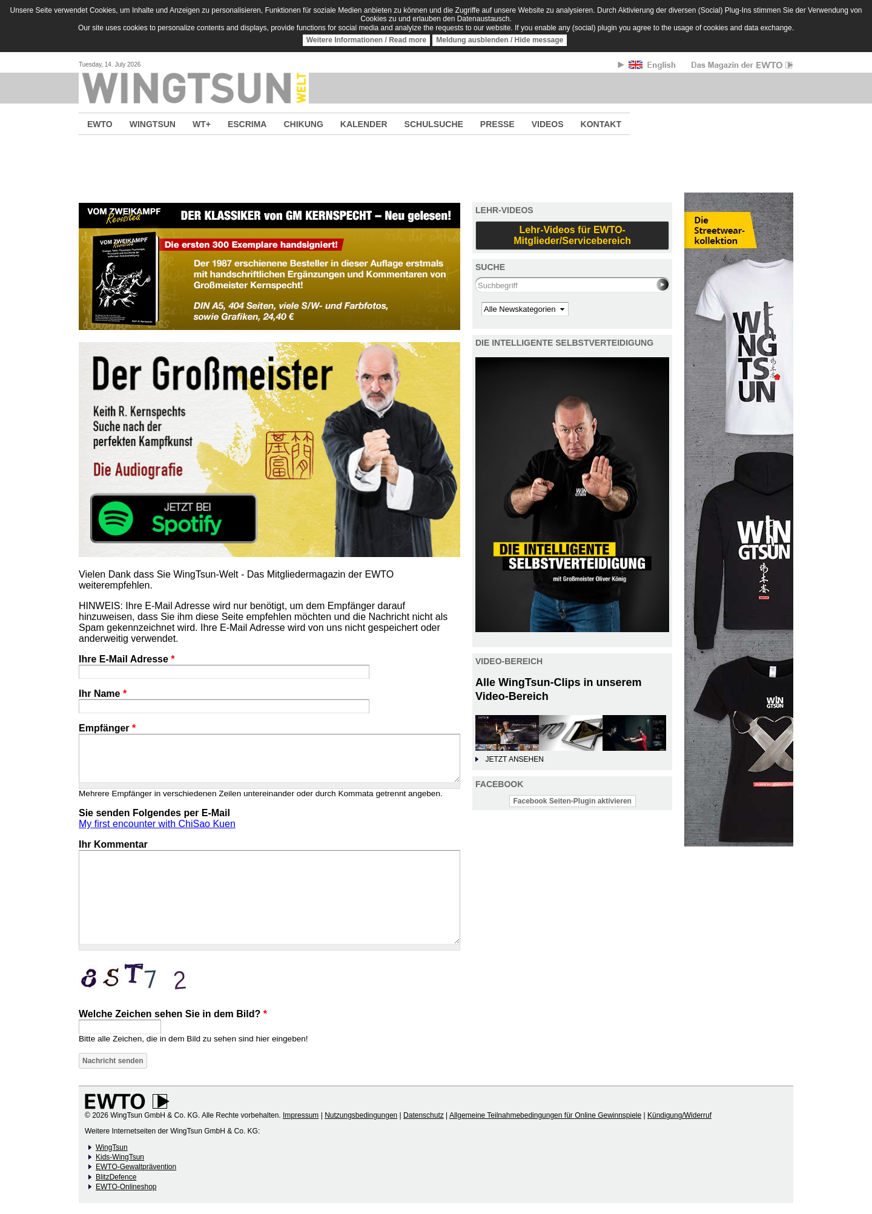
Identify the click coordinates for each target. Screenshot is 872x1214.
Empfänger (107, 728)
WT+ (202, 124)
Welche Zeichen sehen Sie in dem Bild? (173, 1014)
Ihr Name (103, 693)
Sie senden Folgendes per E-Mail (154, 813)
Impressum (301, 1115)
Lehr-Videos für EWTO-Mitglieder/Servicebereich (572, 235)
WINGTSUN (153, 124)
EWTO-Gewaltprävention (136, 1167)
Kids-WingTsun (120, 1157)
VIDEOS (548, 124)
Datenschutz (423, 1115)
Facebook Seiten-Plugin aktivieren (573, 801)
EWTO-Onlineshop (126, 1187)
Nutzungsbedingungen (361, 1115)
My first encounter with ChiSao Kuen (157, 824)
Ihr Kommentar (113, 844)
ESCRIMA (247, 124)
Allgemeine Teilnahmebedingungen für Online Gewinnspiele (545, 1115)
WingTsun (112, 1147)
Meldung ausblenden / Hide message (499, 40)
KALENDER (364, 124)
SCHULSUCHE (434, 124)
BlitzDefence (116, 1177)
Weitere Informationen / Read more (366, 40)
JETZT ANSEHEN (514, 759)
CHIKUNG (303, 124)
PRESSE (497, 124)
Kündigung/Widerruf (679, 1115)
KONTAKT (601, 124)
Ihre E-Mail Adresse (127, 659)
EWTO (100, 124)
